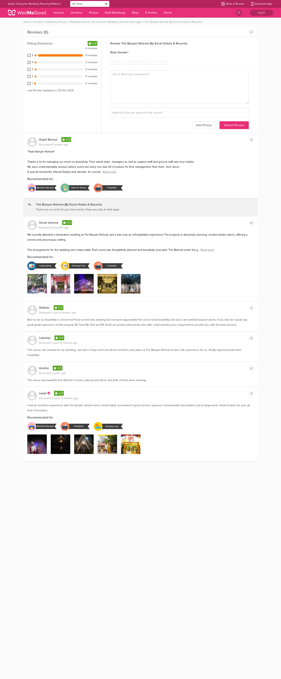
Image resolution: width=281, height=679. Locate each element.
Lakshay (45, 338)
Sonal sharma (48, 223)
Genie (168, 13)
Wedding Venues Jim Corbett (87, 22)
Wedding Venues (57, 22)
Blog (135, 13)
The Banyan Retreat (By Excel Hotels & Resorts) (173, 22)
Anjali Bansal (48, 140)
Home (27, 22)
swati (42, 393)
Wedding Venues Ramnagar (124, 22)
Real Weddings (115, 13)
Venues (58, 13)
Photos (93, 13)
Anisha (44, 368)
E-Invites (151, 13)
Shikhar (44, 308)
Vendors (76, 13)
